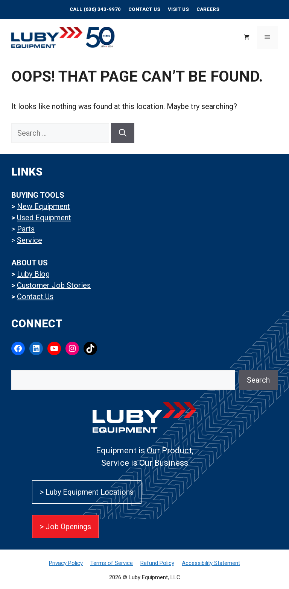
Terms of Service (111, 563)
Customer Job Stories (54, 285)
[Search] (122, 133)
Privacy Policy (66, 563)
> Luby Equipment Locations (87, 492)
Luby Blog (33, 274)
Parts (26, 228)
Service (29, 240)
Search (258, 380)
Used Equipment (44, 217)
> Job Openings (65, 526)
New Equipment (43, 206)
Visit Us (178, 9)
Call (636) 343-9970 (95, 9)
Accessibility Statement (211, 563)
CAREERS (207, 9)
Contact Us (144, 9)
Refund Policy (157, 563)
